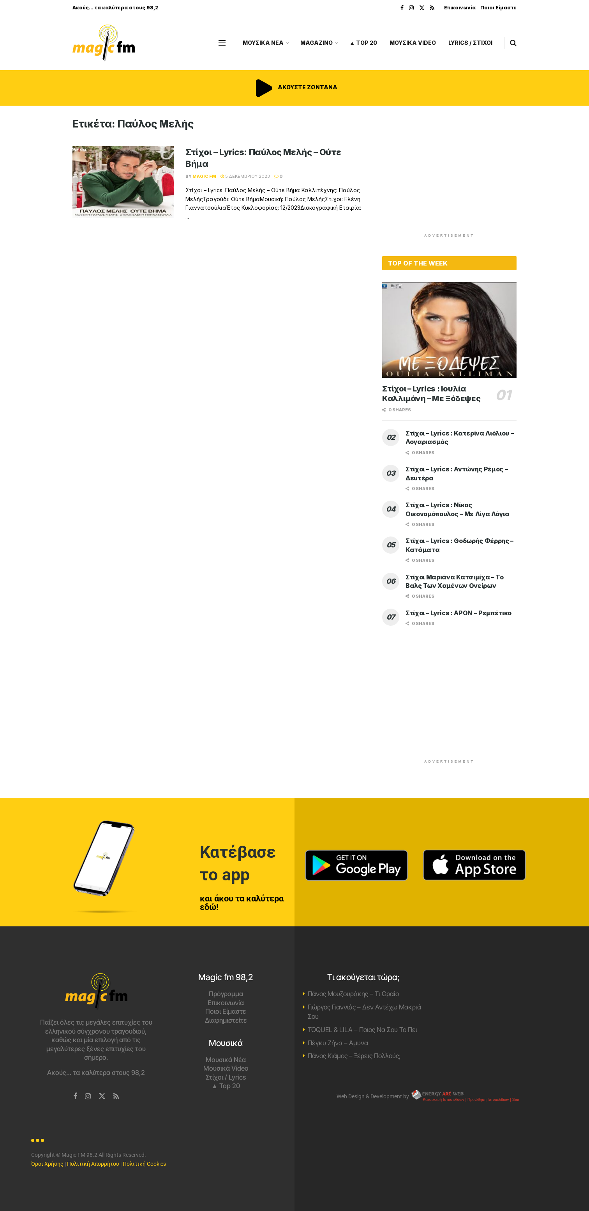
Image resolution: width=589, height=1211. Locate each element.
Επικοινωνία (460, 8)
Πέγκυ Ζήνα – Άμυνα (338, 1043)
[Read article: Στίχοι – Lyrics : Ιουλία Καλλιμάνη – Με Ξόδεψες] (449, 330)
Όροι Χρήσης (47, 1164)
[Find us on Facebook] (75, 1096)
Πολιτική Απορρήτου (93, 1164)
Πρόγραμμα (226, 994)
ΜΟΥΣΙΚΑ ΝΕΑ (263, 42)
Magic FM (204, 176)
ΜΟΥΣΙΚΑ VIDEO (413, 42)
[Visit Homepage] (103, 43)
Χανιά (493, 1002)
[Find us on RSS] (116, 1096)
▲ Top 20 (363, 42)
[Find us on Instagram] (88, 1096)
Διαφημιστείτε (226, 1020)
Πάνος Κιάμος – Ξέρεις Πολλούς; (354, 1056)
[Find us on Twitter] (102, 1096)
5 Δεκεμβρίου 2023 (245, 176)
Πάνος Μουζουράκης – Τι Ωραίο (353, 994)
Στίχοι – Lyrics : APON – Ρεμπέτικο (458, 613)
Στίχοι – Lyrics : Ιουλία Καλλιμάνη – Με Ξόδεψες (431, 393)
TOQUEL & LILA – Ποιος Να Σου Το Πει (362, 1030)
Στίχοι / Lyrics (226, 1077)
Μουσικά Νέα (226, 1060)
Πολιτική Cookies (144, 1164)
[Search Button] (513, 43)
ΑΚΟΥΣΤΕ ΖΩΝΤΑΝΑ (294, 87)
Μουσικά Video (226, 1068)
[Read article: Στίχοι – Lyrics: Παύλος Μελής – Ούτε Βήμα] (123, 182)
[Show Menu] (222, 43)
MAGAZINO (316, 42)
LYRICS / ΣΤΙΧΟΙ (470, 42)
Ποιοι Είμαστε (498, 8)
